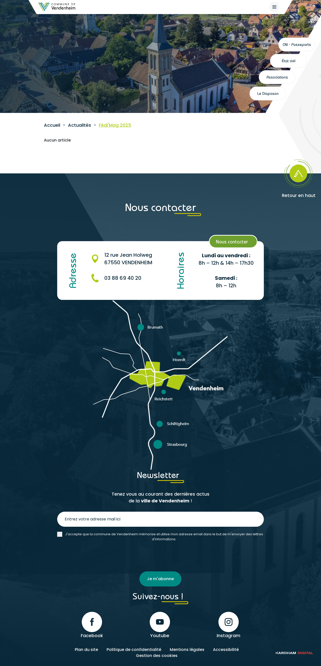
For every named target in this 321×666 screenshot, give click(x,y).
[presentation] (95, 556)
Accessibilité (226, 649)
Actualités (79, 125)
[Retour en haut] (286, 177)
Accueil (52, 125)
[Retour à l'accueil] (57, 7)
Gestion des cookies (157, 655)
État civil (288, 60)
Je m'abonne (160, 579)
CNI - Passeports (297, 44)
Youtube (160, 625)
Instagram (228, 625)
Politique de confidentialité (134, 649)
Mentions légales (187, 649)
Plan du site (86, 649)
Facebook (92, 625)
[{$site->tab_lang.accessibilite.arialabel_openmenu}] (274, 7)
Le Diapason (268, 93)
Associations (277, 77)
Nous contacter (232, 241)
